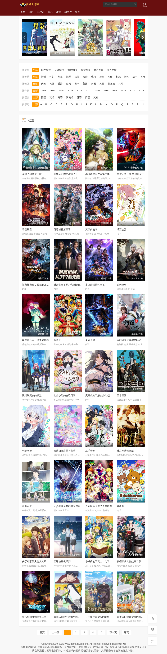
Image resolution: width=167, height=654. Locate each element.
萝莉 (93, 76)
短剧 (77, 12)
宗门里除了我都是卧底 (129, 340)
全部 (35, 69)
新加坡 (111, 83)
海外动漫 (112, 69)
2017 (123, 90)
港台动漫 (72, 69)
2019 (106, 90)
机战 (118, 76)
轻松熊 (120, 506)
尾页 (126, 632)
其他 (120, 83)
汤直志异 (122, 229)
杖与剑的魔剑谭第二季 (34, 616)
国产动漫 (46, 69)
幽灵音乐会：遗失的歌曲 (35, 340)
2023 (70, 90)
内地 (43, 83)
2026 (44, 90)
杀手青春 (90, 450)
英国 (101, 83)
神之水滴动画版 (125, 450)
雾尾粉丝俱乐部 (62, 561)
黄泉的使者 (91, 229)
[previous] (24, 37)
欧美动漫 (85, 69)
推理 (68, 76)
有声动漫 (98, 69)
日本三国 (122, 395)
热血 (60, 76)
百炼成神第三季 (62, 229)
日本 (76, 83)
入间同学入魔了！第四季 (98, 506)
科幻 (51, 76)
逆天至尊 (122, 284)
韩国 (51, 83)
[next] (142, 37)
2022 (79, 90)
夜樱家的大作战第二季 (129, 561)
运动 (126, 76)
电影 (31, 12)
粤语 (60, 97)
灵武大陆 (90, 340)
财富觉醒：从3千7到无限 (67, 284)
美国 (85, 83)
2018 (114, 90)
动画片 (68, 12)
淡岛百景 (27, 506)
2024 (61, 90)
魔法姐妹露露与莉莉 (64, 450)
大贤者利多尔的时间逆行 (67, 506)
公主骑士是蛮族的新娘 (97, 616)
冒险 (85, 76)
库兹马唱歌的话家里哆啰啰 (68, 616)
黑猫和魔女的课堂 (32, 395)
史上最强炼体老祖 (95, 284)
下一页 (113, 632)
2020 (97, 90)
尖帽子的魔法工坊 (32, 174)
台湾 (68, 83)
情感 (43, 76)
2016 (132, 90)
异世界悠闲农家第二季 (97, 174)
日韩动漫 (59, 69)
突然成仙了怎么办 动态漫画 (100, 395)
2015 (141, 90)
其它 (95, 97)
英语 (51, 97)
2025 (52, 90)
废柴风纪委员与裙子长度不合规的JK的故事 (77, 174)
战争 (135, 76)
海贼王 (57, 340)
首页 (22, 12)
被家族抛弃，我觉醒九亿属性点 (39, 284)
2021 (88, 90)
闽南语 (69, 97)
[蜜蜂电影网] (119, 643)
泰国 (93, 83)
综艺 (50, 12)
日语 (87, 97)
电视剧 (40, 12)
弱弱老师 (27, 450)
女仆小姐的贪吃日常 (64, 395)
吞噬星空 (27, 229)
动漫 (58, 12)
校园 (101, 76)
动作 (110, 76)
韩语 (79, 97)
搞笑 (76, 76)
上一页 (55, 632)
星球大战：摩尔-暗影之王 (130, 174)
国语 (43, 97)
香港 (60, 83)
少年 (143, 76)
